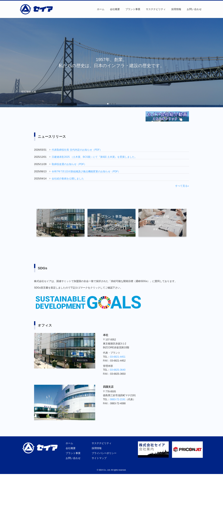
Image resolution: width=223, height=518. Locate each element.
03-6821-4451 (117, 356)
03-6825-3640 (117, 369)
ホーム (69, 443)
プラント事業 (73, 453)
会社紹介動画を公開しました (68, 178)
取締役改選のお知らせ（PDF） (69, 164)
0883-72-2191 (117, 399)
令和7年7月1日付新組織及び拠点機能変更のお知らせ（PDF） (86, 171)
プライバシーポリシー (103, 453)
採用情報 (96, 448)
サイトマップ (99, 458)
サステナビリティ (101, 443)
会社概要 (70, 448)
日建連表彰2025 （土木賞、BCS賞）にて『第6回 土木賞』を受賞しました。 (94, 157)
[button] (107, 103)
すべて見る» (182, 186)
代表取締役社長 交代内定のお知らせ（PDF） (77, 149)
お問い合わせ (73, 458)
